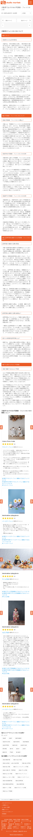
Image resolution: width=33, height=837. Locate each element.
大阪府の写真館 (16, 819)
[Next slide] (31, 427)
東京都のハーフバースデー (19, 824)
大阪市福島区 (18, 738)
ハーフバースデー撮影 (26, 821)
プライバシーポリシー (7, 811)
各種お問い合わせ (22, 831)
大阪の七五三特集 (29, 827)
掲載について (5, 809)
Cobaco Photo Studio (8, 441)
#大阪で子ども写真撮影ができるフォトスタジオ (15, 591)
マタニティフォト (7, 447)
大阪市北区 (15, 745)
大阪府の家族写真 (9, 827)
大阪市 (10, 738)
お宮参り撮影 (17, 821)
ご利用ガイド (5, 805)
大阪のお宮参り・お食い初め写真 (11, 763)
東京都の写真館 (8, 819)
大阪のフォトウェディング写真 (20, 766)
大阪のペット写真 (7, 787)
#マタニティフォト (7, 485)
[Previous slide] (1, 427)
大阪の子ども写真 (23, 770)
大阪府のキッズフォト (23, 827)
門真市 (11, 752)
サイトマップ (9, 831)
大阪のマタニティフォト (21, 773)
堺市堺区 (5, 748)
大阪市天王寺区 (6, 741)
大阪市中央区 (23, 745)
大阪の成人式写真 (26, 763)
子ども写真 (5, 579)
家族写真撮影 (4, 821)
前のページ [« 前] (9, 20)
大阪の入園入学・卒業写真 (9, 770)
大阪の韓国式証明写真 (8, 784)
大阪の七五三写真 (17, 759)
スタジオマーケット (7, 803)
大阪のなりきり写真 (7, 773)
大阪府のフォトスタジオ (14, 799)
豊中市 (11, 748)
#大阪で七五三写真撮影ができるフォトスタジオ (15, 668)
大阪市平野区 (6, 745)
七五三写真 (5, 632)
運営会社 (15, 831)
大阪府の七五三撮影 (3, 828)
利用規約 (4, 814)
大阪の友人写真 (6, 766)
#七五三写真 (5, 673)
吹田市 (17, 748)
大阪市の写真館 (25, 819)
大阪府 (4, 738)
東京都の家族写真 (11, 824)
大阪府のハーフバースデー (16, 827)
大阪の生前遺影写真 (7, 780)
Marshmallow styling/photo (10, 515)
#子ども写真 (5, 596)
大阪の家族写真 (6, 759)
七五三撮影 (10, 821)
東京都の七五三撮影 (4, 824)
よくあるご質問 (6, 807)
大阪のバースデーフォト (23, 777)
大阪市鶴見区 (26, 741)
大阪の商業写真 (20, 784)
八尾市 (24, 748)
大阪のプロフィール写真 (20, 787)
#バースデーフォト (7, 543)
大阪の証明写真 (19, 780)
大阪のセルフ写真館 (7, 791)
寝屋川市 (5, 752)
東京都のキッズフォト (27, 824)
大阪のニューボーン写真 (8, 777)
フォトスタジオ (4, 799)
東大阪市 (18, 752)
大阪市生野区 (16, 741)
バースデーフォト (7, 521)
